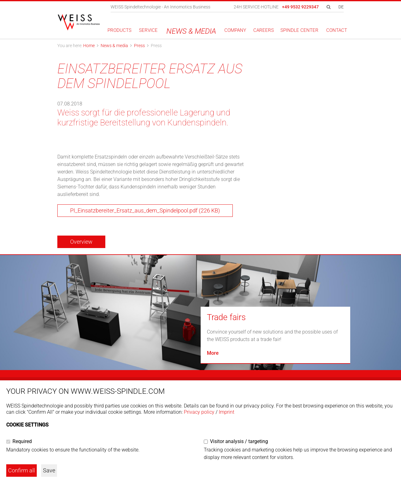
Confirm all (21, 470)
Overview (81, 241)
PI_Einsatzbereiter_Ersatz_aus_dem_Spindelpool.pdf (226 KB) (145, 210)
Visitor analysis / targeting (239, 441)
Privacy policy (199, 412)
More (213, 353)
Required (22, 441)
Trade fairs (226, 317)
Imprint (226, 412)
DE (341, 6)
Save (49, 470)
